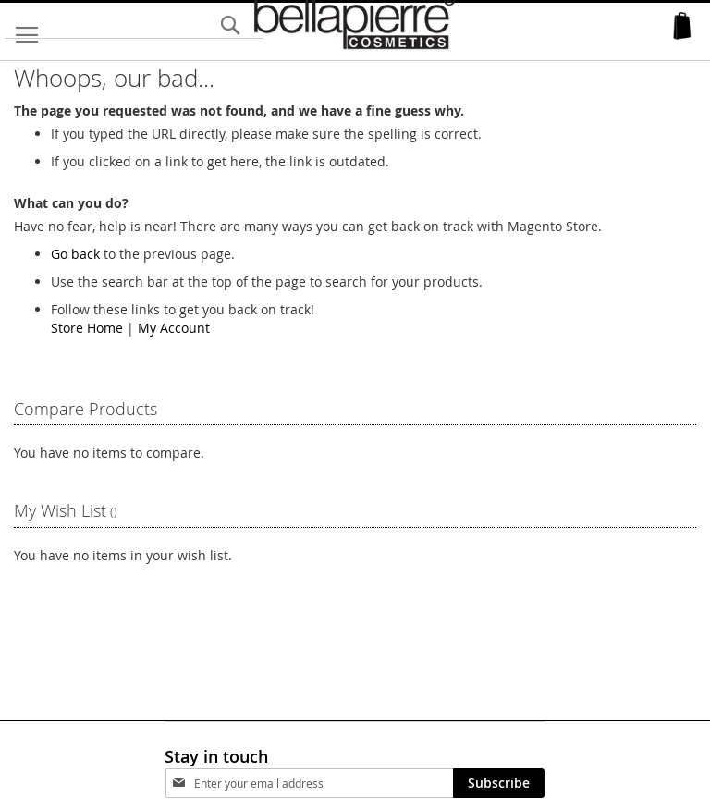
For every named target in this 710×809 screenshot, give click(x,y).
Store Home (87, 328)
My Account (174, 328)
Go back (75, 254)
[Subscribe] (499, 783)
